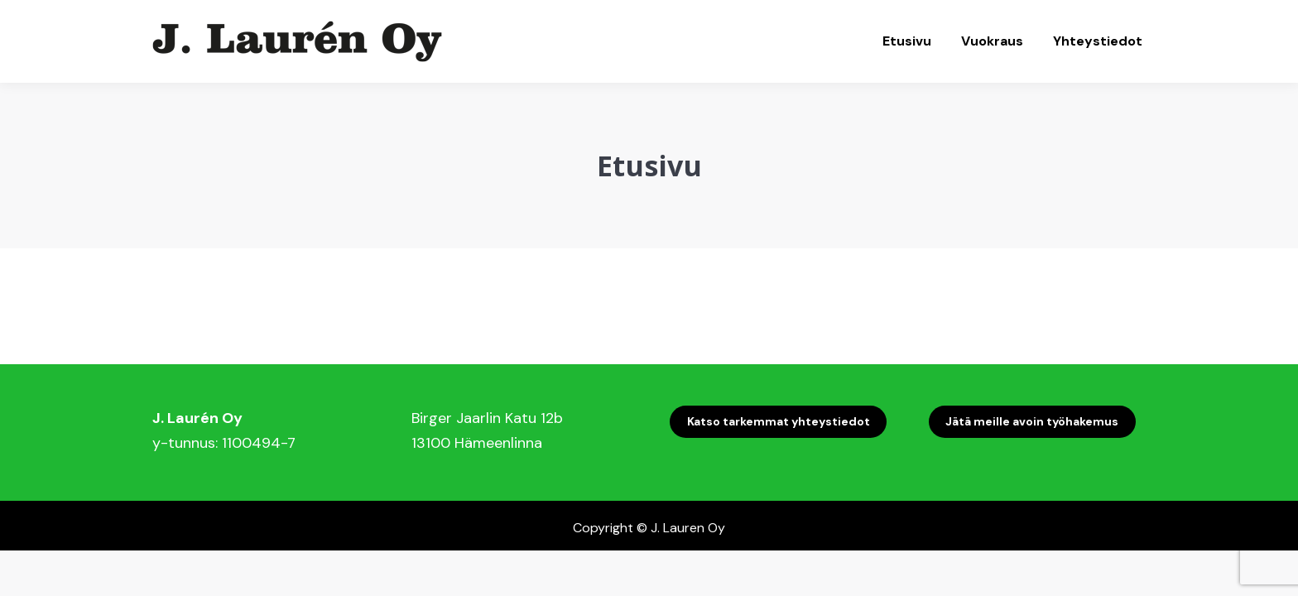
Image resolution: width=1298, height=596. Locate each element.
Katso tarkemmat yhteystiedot (778, 421)
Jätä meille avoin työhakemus (1031, 421)
